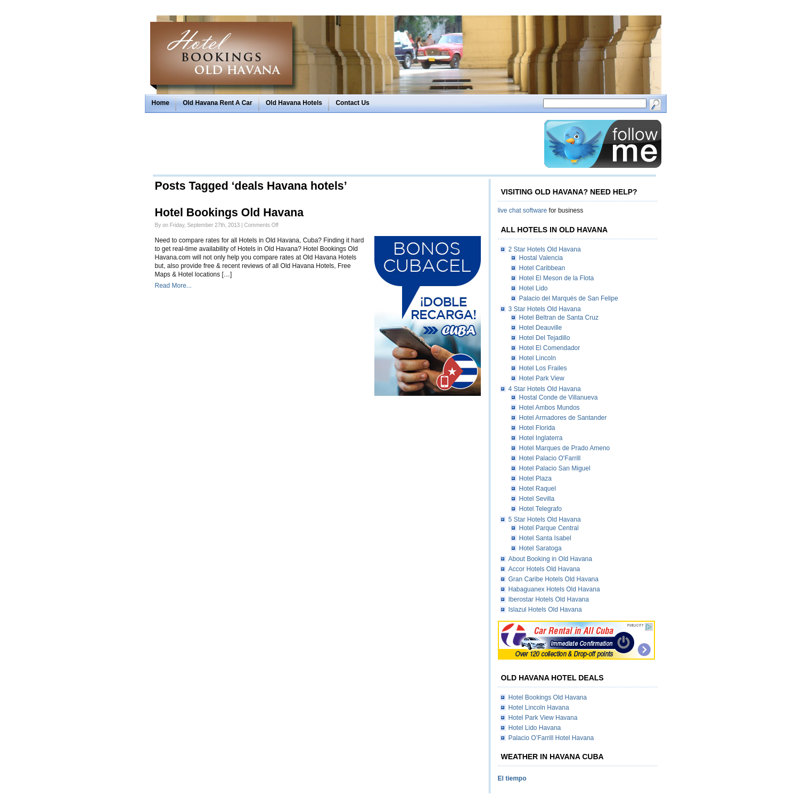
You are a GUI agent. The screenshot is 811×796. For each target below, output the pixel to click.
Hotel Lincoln (537, 358)
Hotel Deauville (540, 327)
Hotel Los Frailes (543, 368)
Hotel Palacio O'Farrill (550, 458)
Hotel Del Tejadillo (544, 338)
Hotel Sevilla (537, 498)
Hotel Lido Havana (535, 728)
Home (160, 103)
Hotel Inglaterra (541, 438)
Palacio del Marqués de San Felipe (568, 298)
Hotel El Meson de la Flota (556, 278)
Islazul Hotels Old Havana (545, 609)
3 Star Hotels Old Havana (545, 309)
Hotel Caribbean (542, 268)
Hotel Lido (533, 288)
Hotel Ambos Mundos (549, 407)
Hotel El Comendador (549, 348)
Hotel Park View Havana (543, 717)
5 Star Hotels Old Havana (545, 519)
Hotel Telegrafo (540, 509)
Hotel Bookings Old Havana (229, 212)
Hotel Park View (541, 378)
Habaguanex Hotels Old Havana (554, 589)
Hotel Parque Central (549, 528)
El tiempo (512, 778)
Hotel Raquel (537, 488)
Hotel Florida (537, 428)
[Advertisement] (345, 144)
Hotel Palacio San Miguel (555, 468)
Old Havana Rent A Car (217, 103)
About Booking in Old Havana (550, 559)
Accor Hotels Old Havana (544, 569)
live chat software (522, 210)
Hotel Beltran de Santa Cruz (559, 317)
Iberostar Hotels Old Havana (549, 599)
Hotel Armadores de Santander (563, 417)
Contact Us (352, 103)
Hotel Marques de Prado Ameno (564, 448)
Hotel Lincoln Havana (539, 707)
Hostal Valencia (541, 258)
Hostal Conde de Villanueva (558, 397)
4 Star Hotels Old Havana (545, 389)
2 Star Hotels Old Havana (545, 249)
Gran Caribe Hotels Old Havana (554, 579)
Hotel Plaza (535, 478)
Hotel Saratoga (540, 548)
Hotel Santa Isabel (545, 538)
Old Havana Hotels (294, 103)
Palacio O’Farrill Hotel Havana (551, 738)
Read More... (173, 285)
